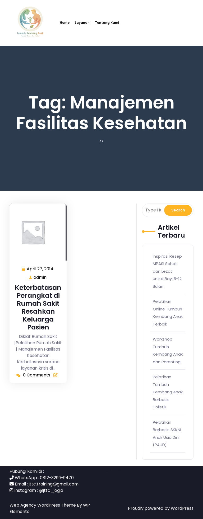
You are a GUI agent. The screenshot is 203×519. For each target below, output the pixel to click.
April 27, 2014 (40, 269)
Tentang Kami (107, 22)
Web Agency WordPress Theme (43, 505)
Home (65, 22)
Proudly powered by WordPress (160, 508)
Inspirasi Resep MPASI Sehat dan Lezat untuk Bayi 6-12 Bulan (167, 271)
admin (40, 277)
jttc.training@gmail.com (54, 484)
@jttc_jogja (51, 490)
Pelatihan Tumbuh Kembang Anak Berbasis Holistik (168, 392)
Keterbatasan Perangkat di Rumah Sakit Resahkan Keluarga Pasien (38, 307)
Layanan (82, 22)
